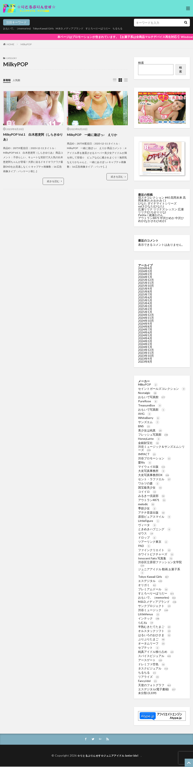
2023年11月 (146, 353)
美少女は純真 (150, 430)
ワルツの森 (149, 483)
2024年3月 (145, 341)
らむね (146, 622)
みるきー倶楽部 (151, 496)
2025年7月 (145, 294)
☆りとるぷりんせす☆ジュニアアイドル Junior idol (109, 756)
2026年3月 (145, 271)
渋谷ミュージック (153, 610)
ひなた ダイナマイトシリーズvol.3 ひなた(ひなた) (157, 205)
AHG (144, 413)
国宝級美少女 (150, 487)
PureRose (148, 401)
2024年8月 (145, 326)
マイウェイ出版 (151, 466)
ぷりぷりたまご (151, 639)
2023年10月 (146, 355)
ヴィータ (147, 525)
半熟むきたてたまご (154, 626)
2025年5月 (145, 300)
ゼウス (146, 533)
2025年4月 (145, 303)
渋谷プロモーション (154, 458)
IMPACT (147, 454)
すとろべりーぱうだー (110, 28)
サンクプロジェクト (154, 606)
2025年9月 (145, 288)
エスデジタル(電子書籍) (157, 689)
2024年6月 (145, 332)
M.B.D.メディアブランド (78, 28)
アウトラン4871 (152, 500)
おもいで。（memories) (18, 28)
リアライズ (149, 676)
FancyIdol (147, 681)
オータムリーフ (151, 643)
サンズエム (149, 422)
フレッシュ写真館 (153, 434)
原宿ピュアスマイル (154, 516)
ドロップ (147, 537)
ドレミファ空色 (151, 664)
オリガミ (147, 585)
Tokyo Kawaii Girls (48, 28)
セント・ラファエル (154, 479)
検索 (141, 62)
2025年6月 (145, 297)
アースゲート (150, 660)
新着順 (7, 80)
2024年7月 (145, 329)
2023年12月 (146, 350)
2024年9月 (145, 323)
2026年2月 (145, 274)
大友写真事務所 (151, 470)
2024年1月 (145, 347)
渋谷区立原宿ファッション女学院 (160, 563)
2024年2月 (145, 344)
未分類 (142, 693)
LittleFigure (149, 521)
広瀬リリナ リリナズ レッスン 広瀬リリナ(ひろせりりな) (161, 210)
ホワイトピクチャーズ (156, 554)
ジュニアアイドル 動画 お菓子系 (159, 570)
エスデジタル (150, 581)
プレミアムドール (153, 589)
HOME (10, 44)
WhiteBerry (149, 418)
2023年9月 (145, 358)
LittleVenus (149, 614)
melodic (146, 504)
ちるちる (133, 28)
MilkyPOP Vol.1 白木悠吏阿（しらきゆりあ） (33, 137)
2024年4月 (145, 338)
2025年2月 (145, 309)
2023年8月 (145, 361)
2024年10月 (146, 320)
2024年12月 (146, 315)
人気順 (18, 80)
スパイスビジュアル (154, 656)
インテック (149, 618)
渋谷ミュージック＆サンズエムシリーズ (161, 448)
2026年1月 (145, 277)
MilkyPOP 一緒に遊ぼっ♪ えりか (94, 135)
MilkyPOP (26, 44)
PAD (144, 546)
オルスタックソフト (154, 631)
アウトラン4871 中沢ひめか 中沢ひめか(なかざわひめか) (161, 219)
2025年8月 (145, 291)
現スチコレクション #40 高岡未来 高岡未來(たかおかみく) (162, 199)
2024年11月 (146, 318)
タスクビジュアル (153, 668)
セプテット (149, 647)
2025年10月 (146, 285)
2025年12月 (146, 280)
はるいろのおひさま (154, 635)
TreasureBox (150, 405)
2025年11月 (146, 282)
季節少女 (147, 508)
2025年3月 (145, 306)
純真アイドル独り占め (156, 651)
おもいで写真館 (151, 397)
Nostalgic (147, 393)
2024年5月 (145, 335)
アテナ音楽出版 (151, 512)
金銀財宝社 (149, 443)
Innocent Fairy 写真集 (155, 558)
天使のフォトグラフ (154, 685)
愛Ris (145, 462)
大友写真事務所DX (153, 475)
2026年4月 (145, 268)
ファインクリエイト (154, 550)
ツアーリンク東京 (153, 541)
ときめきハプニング (154, 529)
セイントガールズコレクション (162, 388)
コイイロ (147, 491)
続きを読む (53, 181)
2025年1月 (145, 312)
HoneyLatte (149, 438)
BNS (144, 426)
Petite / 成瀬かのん (150, 215)
